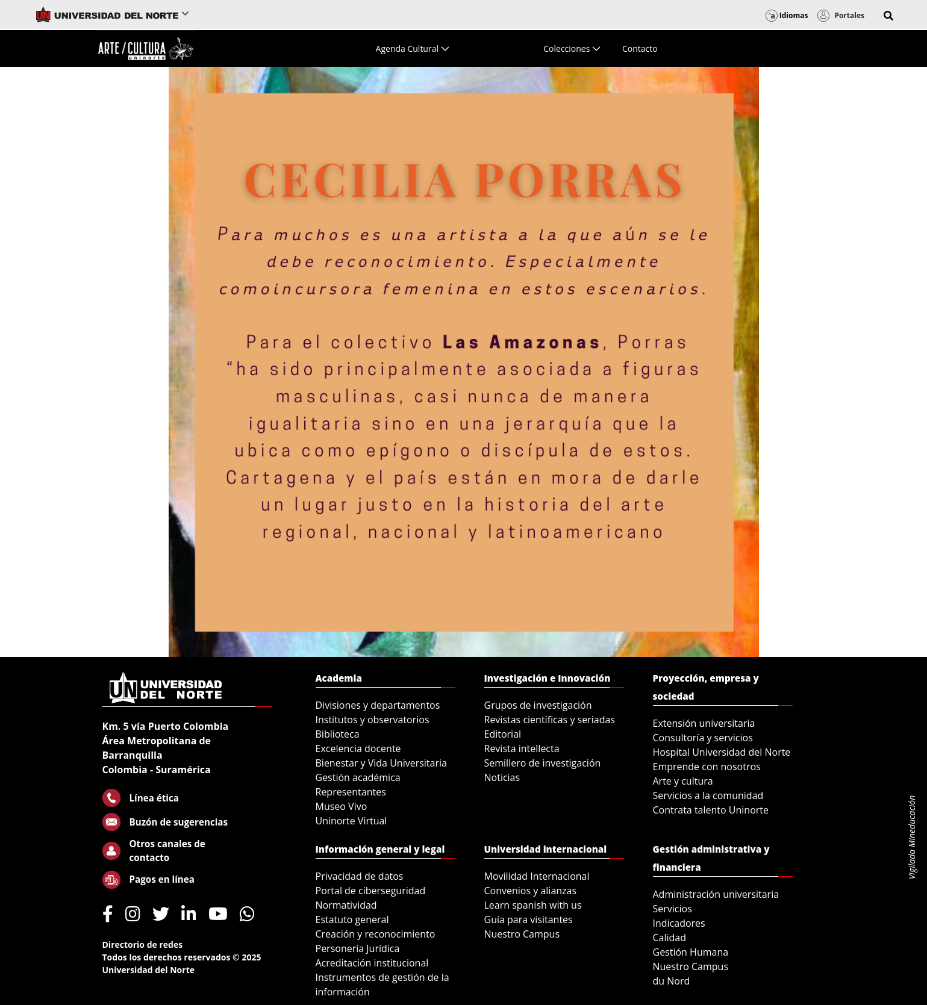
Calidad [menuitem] (670, 937)
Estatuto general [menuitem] (352, 919)
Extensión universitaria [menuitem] (704, 723)
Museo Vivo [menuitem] (341, 806)
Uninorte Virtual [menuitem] (351, 820)
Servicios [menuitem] (672, 908)
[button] (888, 15)
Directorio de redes (142, 944)
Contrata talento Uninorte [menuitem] (711, 810)
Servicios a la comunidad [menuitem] (708, 795)
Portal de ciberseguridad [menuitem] (371, 890)
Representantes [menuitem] (351, 791)
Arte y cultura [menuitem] (683, 781)
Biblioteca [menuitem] (338, 734)
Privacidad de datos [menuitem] (360, 876)
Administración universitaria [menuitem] (716, 894)
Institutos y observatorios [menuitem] (372, 719)
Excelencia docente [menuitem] (358, 748)
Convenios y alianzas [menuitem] (530, 890)
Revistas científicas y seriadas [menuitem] (549, 719)
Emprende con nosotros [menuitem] (707, 766)
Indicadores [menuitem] (679, 923)
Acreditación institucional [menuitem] (372, 962)
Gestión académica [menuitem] (358, 777)
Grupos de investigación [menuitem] (538, 705)
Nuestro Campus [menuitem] (522, 934)
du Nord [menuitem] (671, 981)
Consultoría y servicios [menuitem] (703, 737)
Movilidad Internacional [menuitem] (537, 876)
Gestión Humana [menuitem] (691, 952)
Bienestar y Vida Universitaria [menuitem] (381, 763)
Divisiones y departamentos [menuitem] (378, 705)
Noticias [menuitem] (502, 777)
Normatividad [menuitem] (346, 905)
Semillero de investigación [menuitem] (542, 763)
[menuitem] (412, 48)
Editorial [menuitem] (503, 734)
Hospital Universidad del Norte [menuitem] (722, 752)
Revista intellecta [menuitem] (522, 748)
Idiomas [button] (787, 15)
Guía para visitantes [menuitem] (528, 919)
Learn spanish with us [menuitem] (533, 905)
